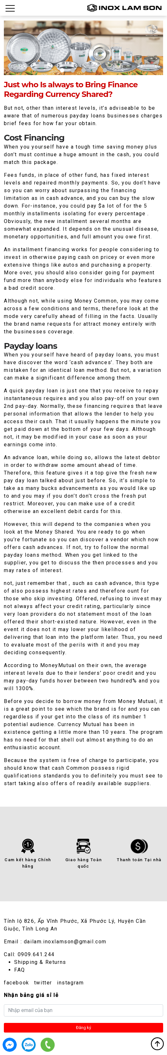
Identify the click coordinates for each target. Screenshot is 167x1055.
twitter (43, 983)
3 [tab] (83, 70)
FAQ (19, 970)
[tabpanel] (83, 48)
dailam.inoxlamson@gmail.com (65, 942)
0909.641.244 (36, 954)
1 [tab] (62, 70)
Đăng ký (83, 1027)
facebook (16, 983)
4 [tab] (94, 70)
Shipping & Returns (40, 962)
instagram (70, 983)
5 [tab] (105, 70)
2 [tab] (72, 70)
